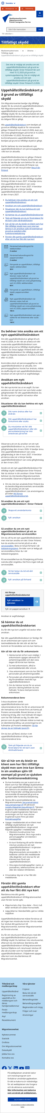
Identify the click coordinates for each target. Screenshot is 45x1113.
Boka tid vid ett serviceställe (29, 994)
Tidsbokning (29, 8)
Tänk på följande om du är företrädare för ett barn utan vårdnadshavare (24, 219)
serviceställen (7, 545)
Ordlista (5, 1042)
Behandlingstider (30, 999)
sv (23, 50)
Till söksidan (7, 34)
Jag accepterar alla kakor (22, 1099)
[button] (22, 413)
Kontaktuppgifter (13, 819)
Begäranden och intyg (33, 1007)
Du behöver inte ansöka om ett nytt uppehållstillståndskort (21, 201)
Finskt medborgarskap (9, 1011)
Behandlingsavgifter (32, 1003)
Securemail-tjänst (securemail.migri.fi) (21, 803)
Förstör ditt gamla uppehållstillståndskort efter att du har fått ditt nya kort (24, 237)
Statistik (5, 1038)
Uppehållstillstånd (10, 991)
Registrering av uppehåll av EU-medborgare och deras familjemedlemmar (10, 1000)
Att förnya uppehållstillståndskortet (16, 494)
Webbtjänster (12, 9)
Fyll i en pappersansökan (17, 609)
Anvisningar (28, 1015)
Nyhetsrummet (9, 1034)
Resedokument (9, 1020)
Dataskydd (7, 1050)
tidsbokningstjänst (10, 548)
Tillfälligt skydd (7, 53)
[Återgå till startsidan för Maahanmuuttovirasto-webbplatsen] (16, 18)
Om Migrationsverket (11, 1046)
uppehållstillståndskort (15, 124)
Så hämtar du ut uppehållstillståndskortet (24, 214)
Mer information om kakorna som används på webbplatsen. (22, 1091)
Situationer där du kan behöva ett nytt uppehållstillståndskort (22, 210)
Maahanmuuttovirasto (10, 50)
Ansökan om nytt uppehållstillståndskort (23, 205)
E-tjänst (26, 989)
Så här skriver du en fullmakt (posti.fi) (19, 726)
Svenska (11, 3)
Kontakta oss (8, 1057)
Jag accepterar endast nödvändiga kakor (22, 1106)
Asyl (4, 1016)
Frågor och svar (30, 1011)
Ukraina (30, 50)
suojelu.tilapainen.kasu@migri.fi (19, 807)
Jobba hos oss (8, 1054)
